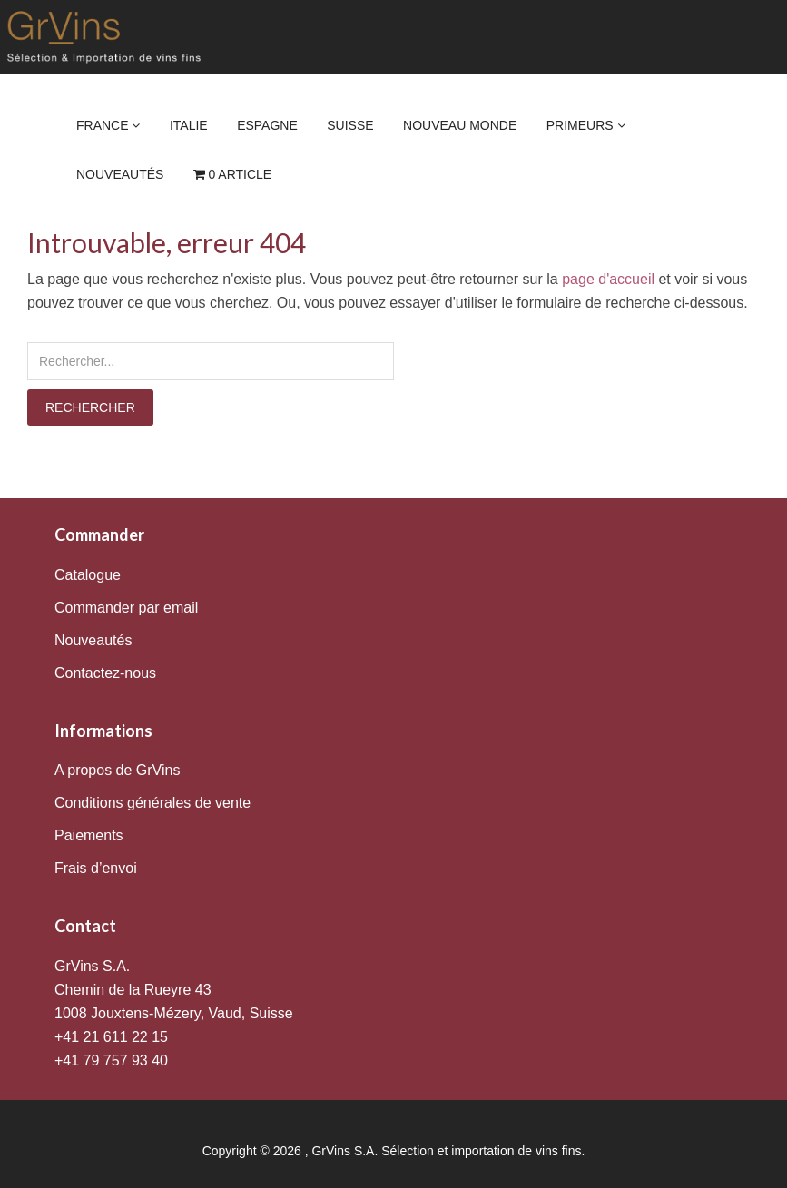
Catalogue (87, 575)
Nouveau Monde (459, 125)
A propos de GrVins (117, 770)
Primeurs (585, 125)
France (108, 125)
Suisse (350, 125)
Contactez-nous (105, 673)
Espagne (267, 125)
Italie (189, 125)
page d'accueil (608, 279)
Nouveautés (119, 174)
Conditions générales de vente (152, 802)
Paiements (88, 835)
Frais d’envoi (95, 868)
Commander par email (126, 607)
